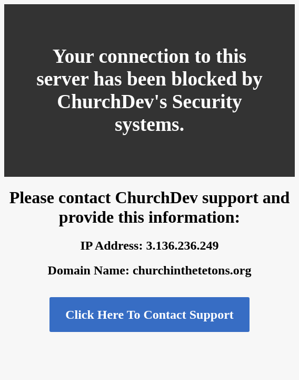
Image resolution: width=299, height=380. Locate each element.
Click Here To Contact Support (149, 314)
